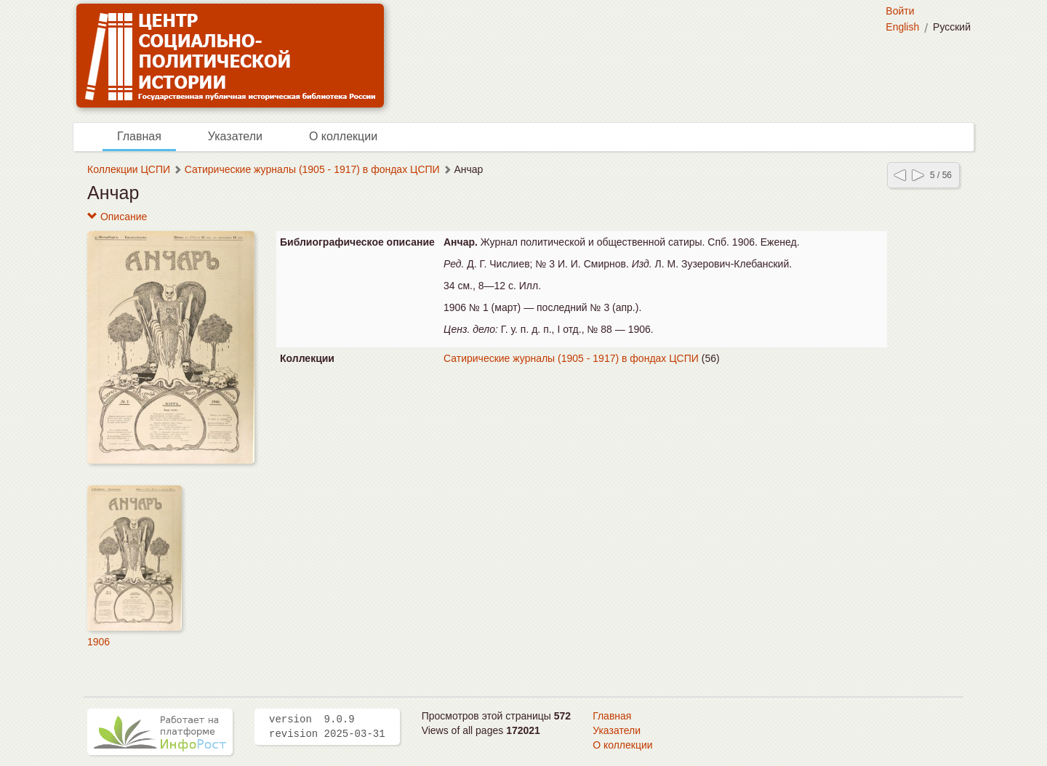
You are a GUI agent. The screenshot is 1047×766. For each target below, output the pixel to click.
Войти (900, 11)
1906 (98, 642)
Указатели (235, 136)
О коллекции (343, 136)
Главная (139, 136)
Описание (117, 216)
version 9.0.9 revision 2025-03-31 (327, 727)
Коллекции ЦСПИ (128, 169)
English (902, 27)
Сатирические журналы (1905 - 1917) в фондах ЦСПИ (312, 169)
